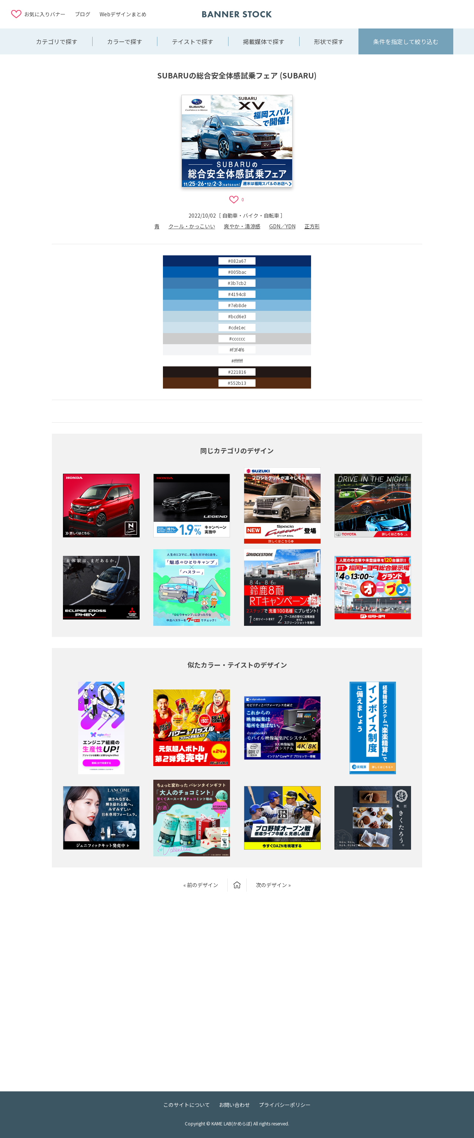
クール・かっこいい (191, 226)
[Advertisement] (403, 13)
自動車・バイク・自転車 (250, 215)
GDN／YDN (282, 226)
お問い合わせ (234, 1104)
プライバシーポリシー (285, 1104)
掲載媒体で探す (263, 41)
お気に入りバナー (45, 14)
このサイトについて (186, 1104)
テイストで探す (192, 41)
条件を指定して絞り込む (405, 41)
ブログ (82, 14)
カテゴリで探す (56, 41)
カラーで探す (124, 41)
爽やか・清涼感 (242, 226)
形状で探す (329, 41)
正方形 (312, 226)
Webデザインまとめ (123, 14)
